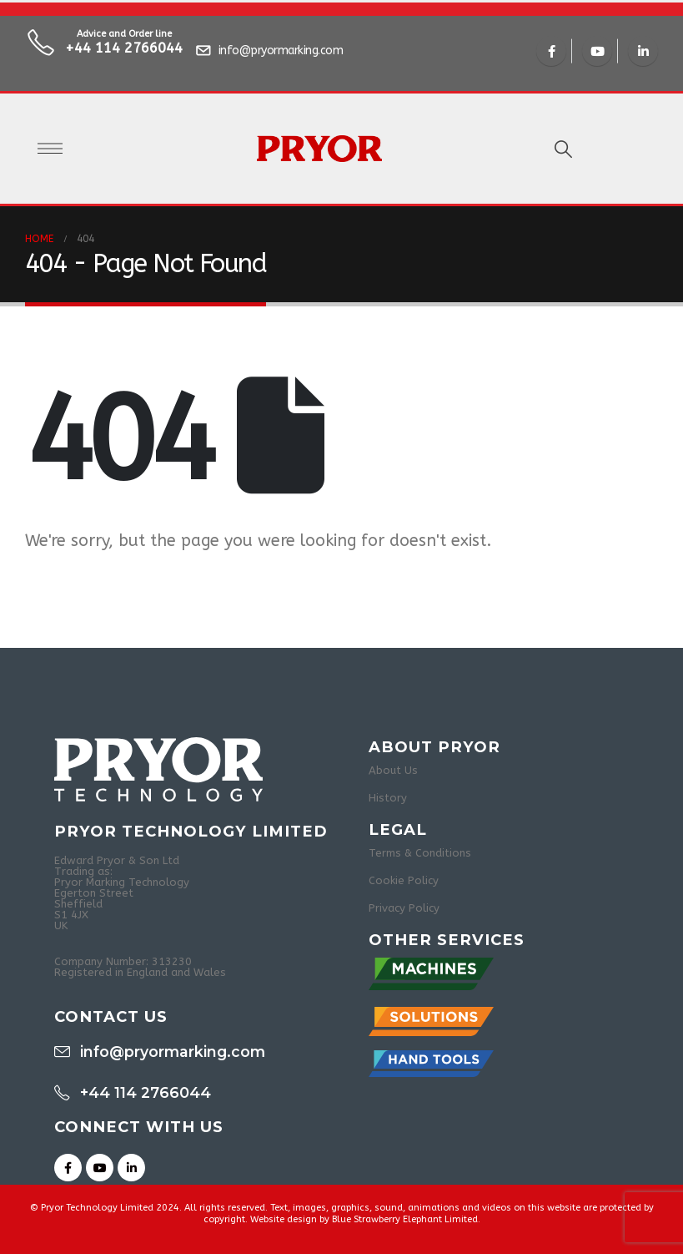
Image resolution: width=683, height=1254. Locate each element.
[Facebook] (551, 51)
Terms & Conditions (420, 853)
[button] (563, 150)
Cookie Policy (404, 880)
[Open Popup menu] (50, 148)
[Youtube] (597, 51)
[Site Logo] (319, 148)
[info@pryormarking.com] (271, 50)
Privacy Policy (404, 908)
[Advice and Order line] (104, 51)
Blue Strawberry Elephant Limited (405, 1219)
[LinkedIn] (643, 51)
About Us (393, 770)
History (388, 797)
